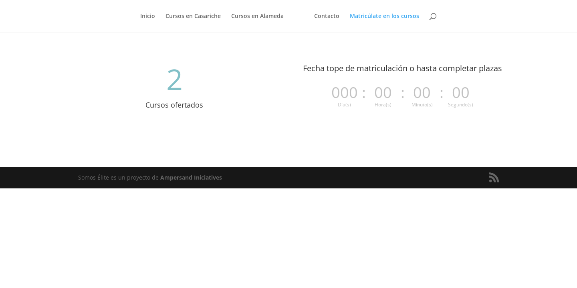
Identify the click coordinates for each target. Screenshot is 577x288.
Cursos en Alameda (257, 16)
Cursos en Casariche (193, 16)
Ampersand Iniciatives (191, 177)
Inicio (147, 16)
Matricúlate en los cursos (384, 16)
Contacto (326, 16)
